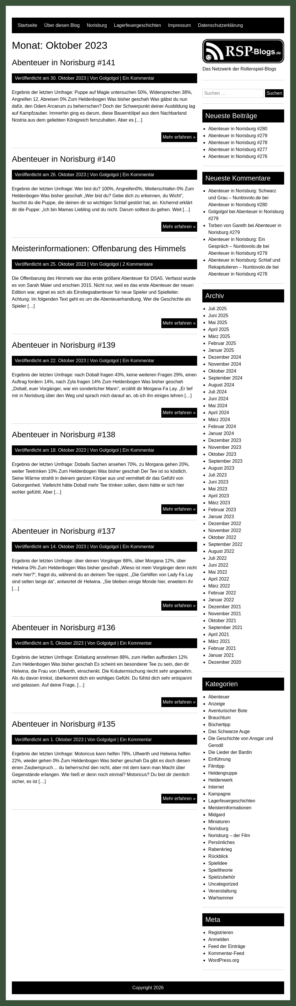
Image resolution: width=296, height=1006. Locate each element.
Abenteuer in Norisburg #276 (237, 156)
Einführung (219, 759)
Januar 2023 (221, 516)
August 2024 (221, 384)
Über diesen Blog (62, 25)
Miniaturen (219, 821)
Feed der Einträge (226, 946)
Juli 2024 (217, 391)
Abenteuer (219, 696)
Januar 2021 (221, 655)
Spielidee (217, 863)
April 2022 (218, 579)
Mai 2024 (217, 405)
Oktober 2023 (222, 454)
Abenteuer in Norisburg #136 (63, 627)
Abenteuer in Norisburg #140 (63, 159)
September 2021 (225, 627)
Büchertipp (219, 724)
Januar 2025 (221, 350)
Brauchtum (219, 717)
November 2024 (224, 364)
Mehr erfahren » (180, 137)
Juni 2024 (218, 398)
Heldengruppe (222, 773)
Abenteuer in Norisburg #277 (237, 149)
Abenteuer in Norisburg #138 (63, 434)
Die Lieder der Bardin (230, 752)
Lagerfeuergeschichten (137, 25)
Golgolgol (109, 78)
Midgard (216, 814)
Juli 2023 (217, 475)
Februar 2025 (222, 343)
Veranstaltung (222, 890)
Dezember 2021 (224, 606)
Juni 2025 (218, 315)
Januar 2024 (221, 433)
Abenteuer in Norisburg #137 (63, 531)
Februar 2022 (222, 592)
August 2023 (221, 468)
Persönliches (221, 842)
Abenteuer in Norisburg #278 (237, 142)
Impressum (179, 25)
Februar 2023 (222, 509)
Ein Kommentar (138, 78)
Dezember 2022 (224, 523)
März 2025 (219, 336)
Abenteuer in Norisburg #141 (63, 62)
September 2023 (225, 461)
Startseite (27, 25)
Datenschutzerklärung (220, 25)
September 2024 (225, 377)
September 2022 (225, 544)
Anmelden (218, 939)
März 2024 (219, 419)
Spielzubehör (221, 877)
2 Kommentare (138, 264)
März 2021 (219, 641)
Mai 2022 (217, 572)
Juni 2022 (218, 565)
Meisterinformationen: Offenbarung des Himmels (99, 248)
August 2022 (221, 551)
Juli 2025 (217, 308)
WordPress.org (223, 960)
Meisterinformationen (229, 807)
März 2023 (219, 502)
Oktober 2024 (222, 371)
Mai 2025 (217, 322)
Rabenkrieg (220, 849)
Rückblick (218, 856)
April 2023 (218, 495)
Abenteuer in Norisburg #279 (237, 135)
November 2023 (224, 447)
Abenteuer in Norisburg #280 (237, 128)
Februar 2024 (222, 426)
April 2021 (218, 634)
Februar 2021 (222, 648)
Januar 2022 (221, 599)
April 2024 (218, 412)
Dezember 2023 (224, 440)
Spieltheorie (220, 870)
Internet (216, 786)
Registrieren (220, 932)
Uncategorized (223, 884)
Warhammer (220, 897)
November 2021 (224, 613)
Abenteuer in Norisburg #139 (63, 345)
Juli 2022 (217, 558)
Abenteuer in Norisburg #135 (63, 723)
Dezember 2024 (224, 357)
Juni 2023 (218, 481)
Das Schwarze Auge (229, 731)
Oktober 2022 (222, 537)
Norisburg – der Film (229, 835)
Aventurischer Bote (227, 710)
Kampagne (219, 793)
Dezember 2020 (224, 662)
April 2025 (218, 329)
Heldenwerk (220, 780)
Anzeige (216, 703)
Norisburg (97, 25)
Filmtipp (216, 766)
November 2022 (224, 530)
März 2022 (219, 585)
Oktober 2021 (222, 620)
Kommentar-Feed (226, 953)
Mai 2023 (217, 488)
